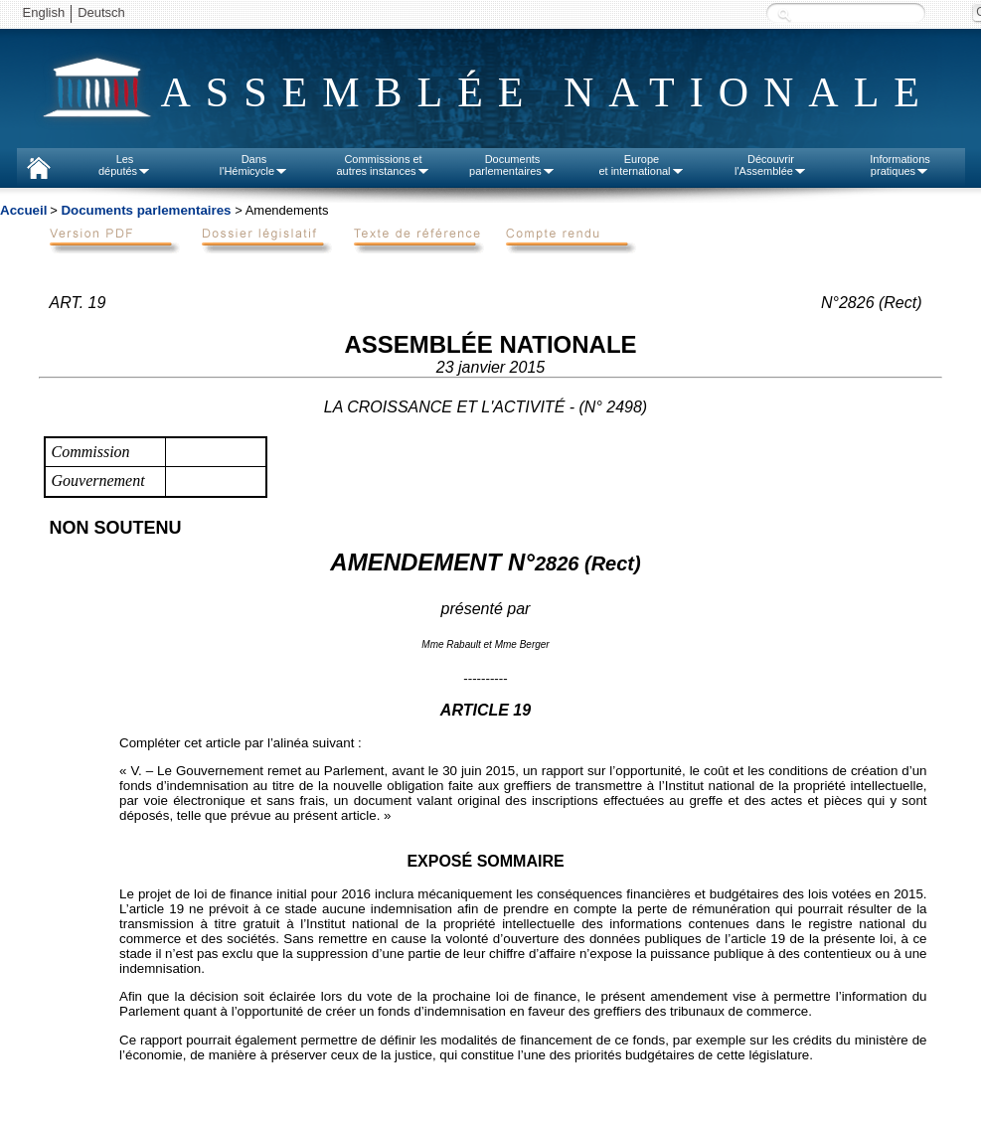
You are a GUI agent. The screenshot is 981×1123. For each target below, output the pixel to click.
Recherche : (784, 14)
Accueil (23, 210)
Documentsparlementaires (512, 165)
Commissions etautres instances (382, 165)
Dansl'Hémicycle (254, 165)
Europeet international (641, 165)
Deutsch (101, 12)
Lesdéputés (124, 165)
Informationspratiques (900, 165)
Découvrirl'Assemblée (771, 165)
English (44, 12)
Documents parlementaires (146, 210)
